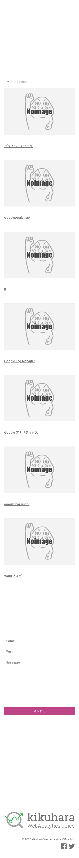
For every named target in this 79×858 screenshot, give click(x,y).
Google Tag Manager (19, 361)
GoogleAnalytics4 (17, 217)
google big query (16, 504)
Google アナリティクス (21, 432)
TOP (6, 81)
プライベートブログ (18, 146)
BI (5, 289)
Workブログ (12, 576)
